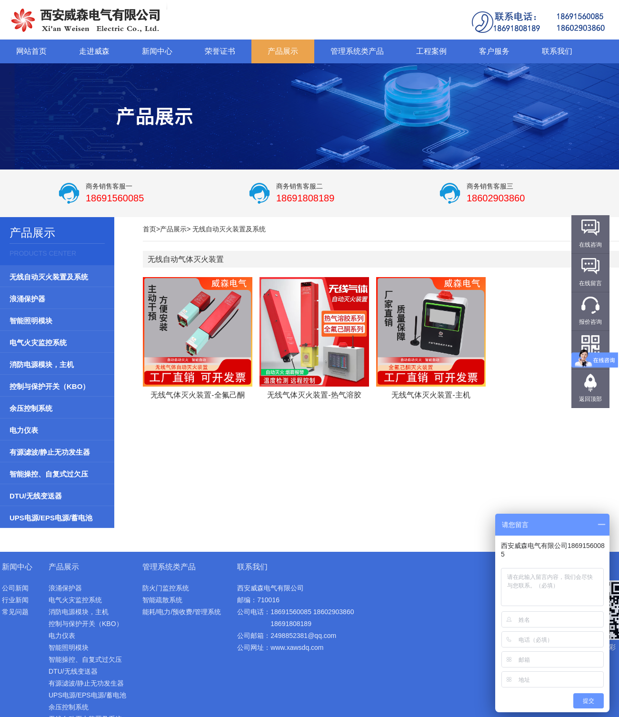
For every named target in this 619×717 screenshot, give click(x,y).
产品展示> (175, 229)
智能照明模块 (31, 321)
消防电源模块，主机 (42, 364)
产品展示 (283, 51)
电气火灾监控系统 (38, 343)
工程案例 (431, 51)
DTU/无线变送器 (36, 496)
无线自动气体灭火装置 (186, 259)
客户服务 (494, 51)
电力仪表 (24, 430)
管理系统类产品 (357, 51)
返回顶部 (590, 399)
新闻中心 (157, 51)
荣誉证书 (220, 51)
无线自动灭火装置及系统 (49, 277)
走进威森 (94, 51)
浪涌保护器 (27, 299)
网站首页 (31, 51)
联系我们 (557, 51)
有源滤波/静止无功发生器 (50, 452)
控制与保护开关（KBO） (50, 386)
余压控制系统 (31, 408)
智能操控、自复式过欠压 (49, 474)
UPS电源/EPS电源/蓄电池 (51, 518)
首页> (151, 229)
